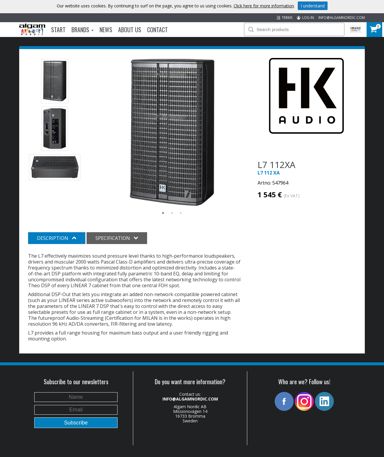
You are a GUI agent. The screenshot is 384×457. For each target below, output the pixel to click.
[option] (172, 132)
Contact (157, 29)
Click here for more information (264, 6)
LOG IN (305, 17)
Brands (82, 29)
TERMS (284, 17)
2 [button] (172, 213)
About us (129, 29)
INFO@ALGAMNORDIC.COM (341, 17)
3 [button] (181, 213)
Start (58, 29)
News (106, 29)
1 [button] (163, 213)
